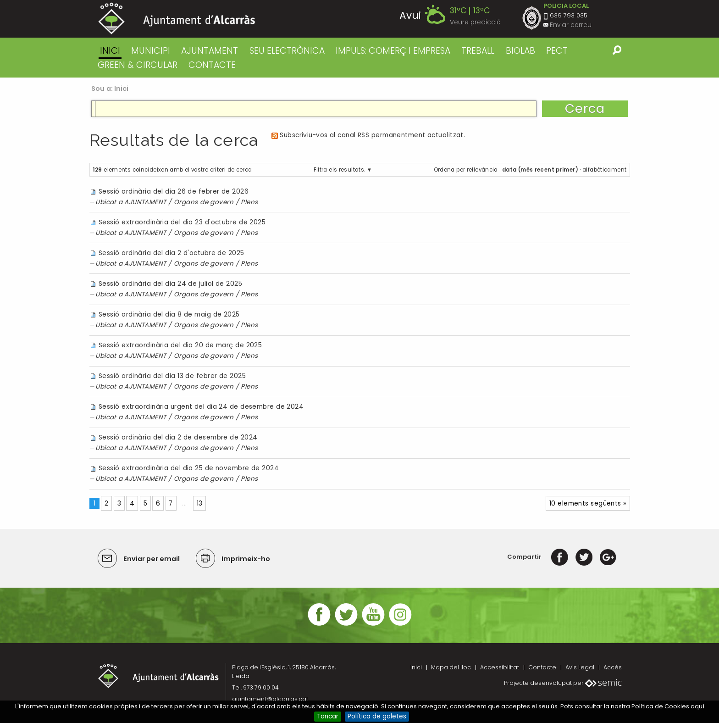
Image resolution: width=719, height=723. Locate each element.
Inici (110, 50)
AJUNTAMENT (209, 50)
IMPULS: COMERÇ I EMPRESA (393, 50)
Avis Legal (579, 667)
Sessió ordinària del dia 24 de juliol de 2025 (170, 283)
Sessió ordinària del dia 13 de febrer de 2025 (172, 376)
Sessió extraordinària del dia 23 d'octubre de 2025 (182, 222)
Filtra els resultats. (339, 169)
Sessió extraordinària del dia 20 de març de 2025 (180, 345)
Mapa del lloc (451, 667)
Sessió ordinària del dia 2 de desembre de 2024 (178, 437)
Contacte (542, 667)
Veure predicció (475, 22)
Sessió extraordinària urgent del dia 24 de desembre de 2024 (201, 406)
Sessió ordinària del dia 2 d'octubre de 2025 (171, 253)
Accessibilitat (499, 667)
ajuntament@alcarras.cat (270, 699)
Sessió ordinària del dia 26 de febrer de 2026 (174, 191)
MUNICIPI (150, 50)
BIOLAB (520, 50)
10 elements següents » (587, 503)
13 (200, 503)
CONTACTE (212, 65)
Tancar (327, 716)
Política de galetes (377, 716)
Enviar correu (571, 25)
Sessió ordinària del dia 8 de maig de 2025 (169, 314)
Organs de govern (203, 202)
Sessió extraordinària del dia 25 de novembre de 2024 (189, 468)
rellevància (482, 169)
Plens (249, 202)
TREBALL (477, 50)
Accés (612, 667)
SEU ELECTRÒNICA (287, 50)
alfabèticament (604, 169)
